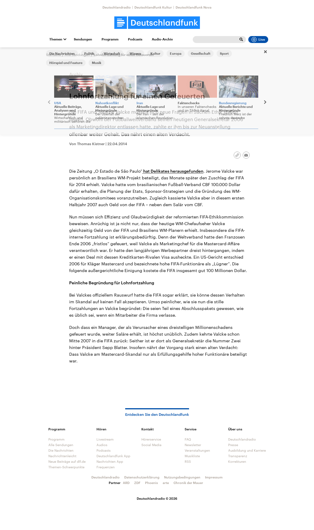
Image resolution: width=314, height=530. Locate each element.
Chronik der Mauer (188, 483)
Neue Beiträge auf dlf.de (67, 461)
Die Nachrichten (61, 450)
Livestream (105, 439)
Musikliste (192, 456)
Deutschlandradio (117, 7)
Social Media (151, 445)
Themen (55, 39)
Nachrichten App (109, 461)
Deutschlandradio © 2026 (157, 498)
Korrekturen (237, 461)
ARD (126, 483)
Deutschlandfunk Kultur (153, 7)
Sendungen (83, 39)
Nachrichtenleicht (62, 456)
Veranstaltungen (197, 450)
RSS (188, 461)
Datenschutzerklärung (141, 477)
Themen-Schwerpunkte (66, 467)
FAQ (188, 439)
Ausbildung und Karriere (247, 450)
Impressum (214, 477)
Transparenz (237, 456)
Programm (110, 39)
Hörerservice (151, 439)
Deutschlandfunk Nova (193, 7)
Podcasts (135, 39)
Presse (233, 445)
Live (258, 39)
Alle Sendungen (77, 55)
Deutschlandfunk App (113, 456)
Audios (101, 445)
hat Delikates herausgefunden (172, 171)
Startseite (53, 55)
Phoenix (151, 483)
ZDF (137, 483)
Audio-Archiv (162, 39)
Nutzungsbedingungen (182, 477)
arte (166, 483)
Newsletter (193, 445)
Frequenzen (105, 467)
